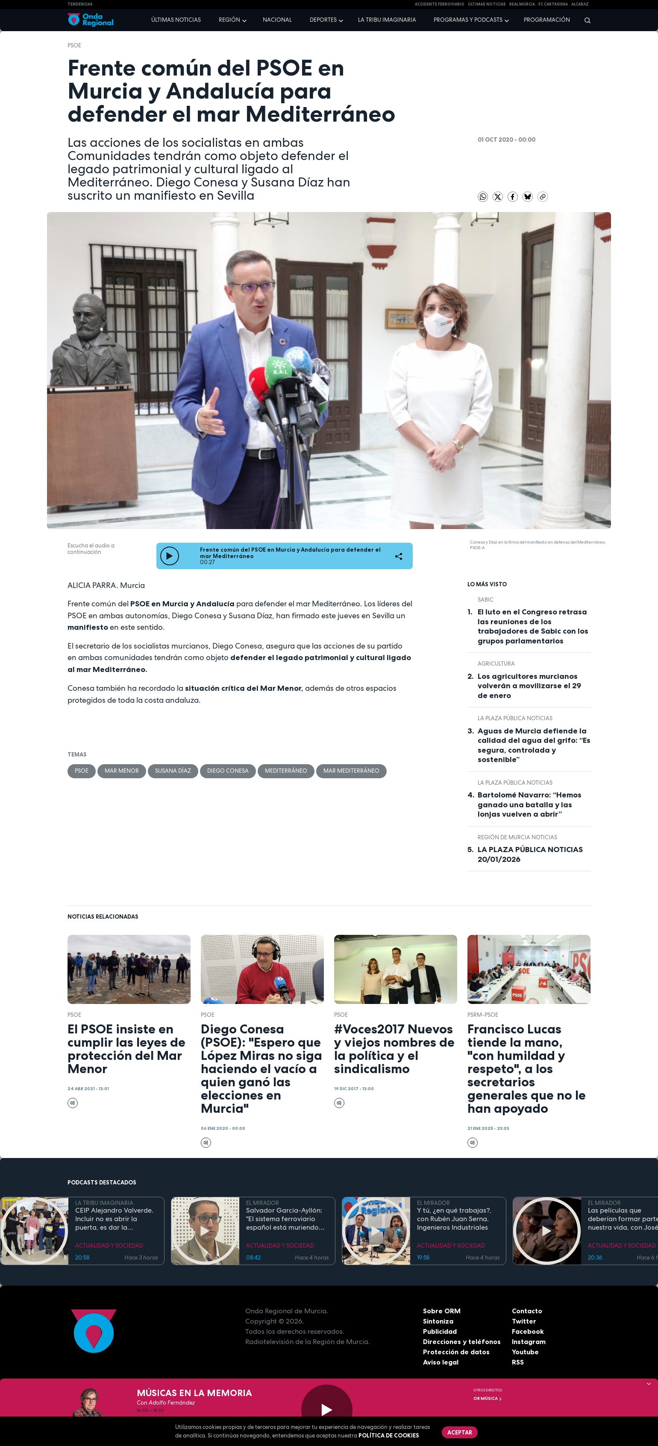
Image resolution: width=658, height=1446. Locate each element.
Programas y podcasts (468, 19)
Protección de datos (456, 1351)
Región (229, 19)
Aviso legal (440, 1362)
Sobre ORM (442, 1310)
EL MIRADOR (262, 1203)
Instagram (529, 1341)
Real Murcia (522, 4)
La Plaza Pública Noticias (515, 718)
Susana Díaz (173, 770)
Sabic (486, 599)
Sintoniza (438, 1321)
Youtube (525, 1351)
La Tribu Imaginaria (387, 19)
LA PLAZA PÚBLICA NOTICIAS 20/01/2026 (530, 854)
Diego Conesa (228, 770)
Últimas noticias (176, 19)
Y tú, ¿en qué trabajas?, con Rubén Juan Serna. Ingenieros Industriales (454, 1219)
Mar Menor (122, 770)
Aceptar (459, 1432)
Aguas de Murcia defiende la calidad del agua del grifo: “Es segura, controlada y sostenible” (534, 745)
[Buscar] (584, 20)
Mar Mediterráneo (351, 770)
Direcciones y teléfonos (462, 1341)
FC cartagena (553, 4)
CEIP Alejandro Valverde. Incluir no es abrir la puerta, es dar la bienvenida (114, 1219)
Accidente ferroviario (439, 4)
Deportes (323, 19)
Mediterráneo (286, 770)
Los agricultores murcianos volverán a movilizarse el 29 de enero (529, 686)
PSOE (74, 45)
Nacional (277, 19)
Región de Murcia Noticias (517, 837)
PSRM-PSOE (482, 1014)
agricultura (496, 663)
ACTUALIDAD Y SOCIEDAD (109, 1245)
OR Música (487, 1398)
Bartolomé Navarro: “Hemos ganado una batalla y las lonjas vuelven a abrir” (530, 804)
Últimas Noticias (487, 4)
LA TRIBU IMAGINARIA (104, 1203)
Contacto (527, 1310)
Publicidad (440, 1331)
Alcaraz (580, 4)
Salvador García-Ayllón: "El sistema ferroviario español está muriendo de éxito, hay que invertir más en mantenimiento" (285, 1219)
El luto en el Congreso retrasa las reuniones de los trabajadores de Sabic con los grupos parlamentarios (533, 626)
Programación (547, 19)
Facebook (528, 1331)
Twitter (524, 1321)
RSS (518, 1362)
